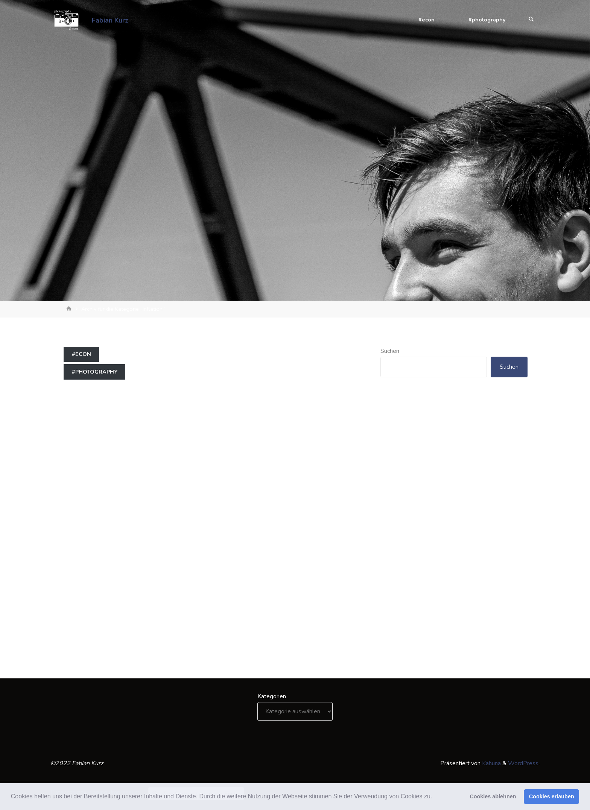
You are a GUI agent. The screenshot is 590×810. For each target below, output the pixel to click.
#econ (81, 354)
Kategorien (271, 696)
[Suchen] (531, 20)
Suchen (389, 351)
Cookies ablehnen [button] (493, 796)
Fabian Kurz (110, 19)
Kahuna (491, 763)
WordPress (523, 763)
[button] (435, 797)
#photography (94, 371)
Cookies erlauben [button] (551, 796)
